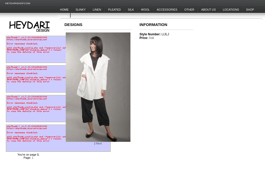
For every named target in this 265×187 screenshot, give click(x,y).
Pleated (115, 9)
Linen (97, 9)
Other (189, 9)
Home (64, 9)
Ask (151, 38)
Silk (131, 9)
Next (99, 143)
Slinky (81, 9)
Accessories (167, 9)
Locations (231, 9)
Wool (145, 9)
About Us (208, 9)
